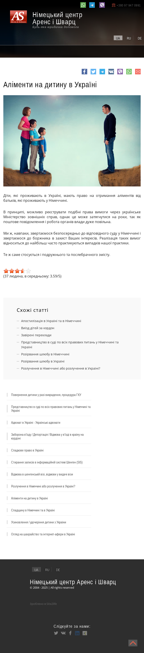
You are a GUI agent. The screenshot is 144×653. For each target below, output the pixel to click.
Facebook (70, 633)
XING (84, 633)
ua (118, 38)
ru (129, 38)
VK (63, 633)
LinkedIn (77, 633)
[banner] (48, 20)
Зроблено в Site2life (43, 604)
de (140, 38)
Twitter (56, 633)
